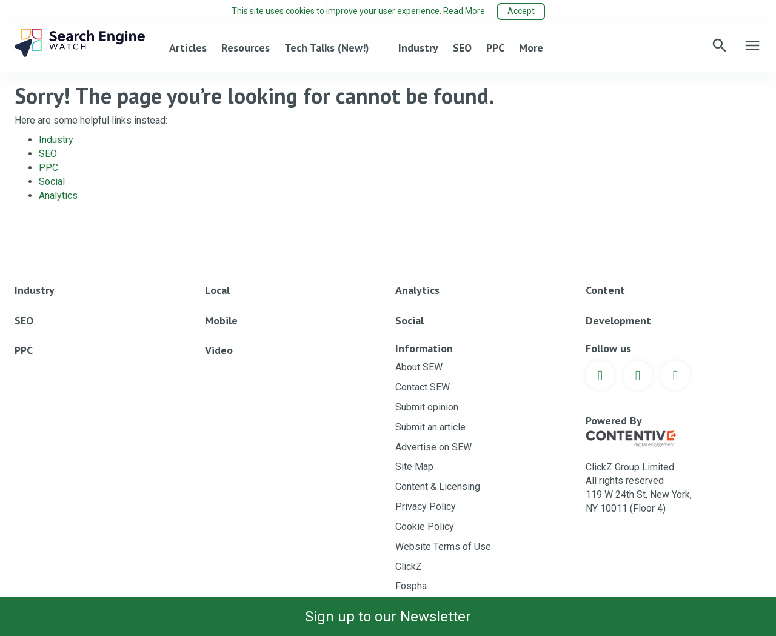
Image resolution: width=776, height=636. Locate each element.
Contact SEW (422, 387)
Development (618, 320)
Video (219, 350)
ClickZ (408, 566)
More (531, 48)
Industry (418, 48)
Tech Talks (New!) (326, 48)
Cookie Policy (424, 526)
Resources (245, 48)
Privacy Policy (425, 506)
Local (217, 290)
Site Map (414, 466)
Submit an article (430, 427)
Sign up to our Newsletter (388, 616)
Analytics (58, 195)
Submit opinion (426, 407)
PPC (495, 48)
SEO (462, 48)
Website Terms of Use (443, 546)
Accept (521, 11)
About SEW (419, 367)
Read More (464, 11)
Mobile (221, 320)
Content (605, 290)
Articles (188, 48)
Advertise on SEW (433, 447)
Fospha (411, 586)
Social (52, 181)
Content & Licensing (437, 486)
